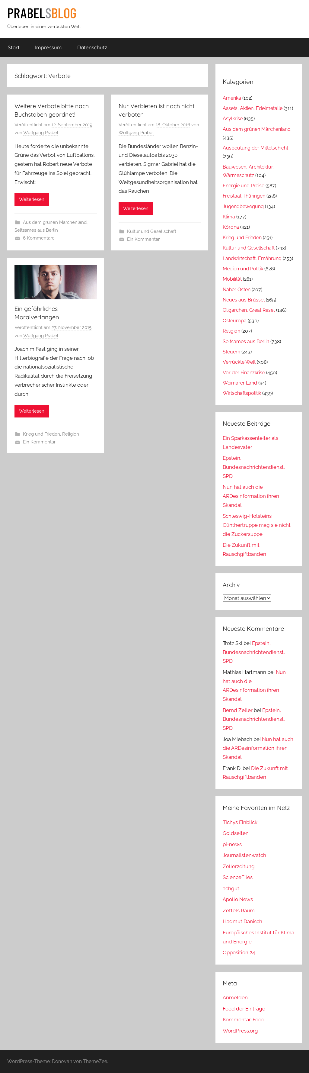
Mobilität (232, 279)
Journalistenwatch (244, 855)
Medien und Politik (243, 269)
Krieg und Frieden (41, 434)
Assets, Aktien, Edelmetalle (252, 108)
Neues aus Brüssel (244, 300)
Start (14, 47)
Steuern (231, 352)
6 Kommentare (39, 238)
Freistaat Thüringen (244, 196)
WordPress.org (240, 1031)
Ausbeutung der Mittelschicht (255, 148)
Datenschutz (92, 47)
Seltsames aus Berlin (36, 230)
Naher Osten (236, 289)
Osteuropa (235, 321)
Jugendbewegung (243, 206)
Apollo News (238, 899)
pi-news (232, 844)
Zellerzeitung (239, 866)
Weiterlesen (31, 199)
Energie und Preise (243, 185)
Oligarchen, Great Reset (249, 310)
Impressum (48, 47)
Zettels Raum (239, 910)
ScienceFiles (238, 877)
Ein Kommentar (143, 239)
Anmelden (235, 997)
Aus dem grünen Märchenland (55, 222)
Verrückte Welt (239, 362)
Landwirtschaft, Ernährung (252, 258)
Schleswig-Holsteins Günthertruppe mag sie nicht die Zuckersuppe (257, 525)
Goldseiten (236, 833)
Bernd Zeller (238, 710)
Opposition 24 (239, 952)
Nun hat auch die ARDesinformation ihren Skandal (251, 496)
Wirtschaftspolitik (242, 393)
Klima (229, 217)
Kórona (231, 227)
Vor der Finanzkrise (244, 372)
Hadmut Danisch (242, 921)
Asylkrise (233, 118)
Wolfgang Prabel (40, 132)
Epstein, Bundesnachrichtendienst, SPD (254, 467)
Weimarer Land (240, 383)
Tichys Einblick (240, 822)
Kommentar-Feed (244, 1020)
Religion (70, 434)
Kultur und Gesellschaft (151, 231)
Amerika (232, 98)
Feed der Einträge (244, 1009)
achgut (231, 888)
